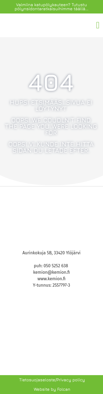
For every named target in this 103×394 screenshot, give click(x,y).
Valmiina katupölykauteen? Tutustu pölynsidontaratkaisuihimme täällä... (51, 6)
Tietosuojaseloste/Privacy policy (52, 380)
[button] (98, 25)
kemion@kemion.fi (51, 272)
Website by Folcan (52, 389)
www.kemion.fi (51, 278)
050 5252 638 (56, 265)
